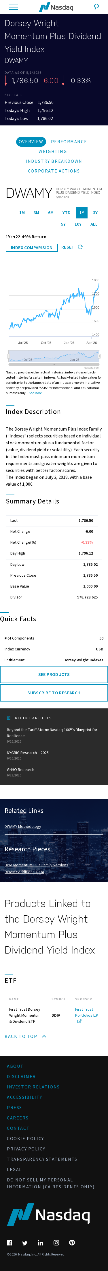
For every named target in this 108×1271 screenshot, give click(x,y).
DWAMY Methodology (23, 827)
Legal (14, 1170)
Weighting (53, 151)
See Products (54, 674)
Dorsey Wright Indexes (83, 660)
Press (14, 1108)
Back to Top (25, 1036)
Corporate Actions (54, 171)
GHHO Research (54, 772)
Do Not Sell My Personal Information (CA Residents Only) (51, 1183)
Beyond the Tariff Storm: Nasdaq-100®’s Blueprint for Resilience (54, 735)
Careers (18, 1118)
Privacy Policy (26, 1149)
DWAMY (16, 61)
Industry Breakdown (54, 161)
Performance (69, 142)
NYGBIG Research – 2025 (54, 755)
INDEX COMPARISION (32, 248)
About (15, 1066)
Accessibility (24, 1097)
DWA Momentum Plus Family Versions (36, 865)
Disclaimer (21, 1077)
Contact (18, 1128)
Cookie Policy (25, 1139)
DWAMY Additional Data (24, 872)
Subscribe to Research (53, 693)
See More (35, 393)
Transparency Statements (42, 1159)
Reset (72, 247)
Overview (31, 142)
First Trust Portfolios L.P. (86, 1015)
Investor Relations (33, 1087)
